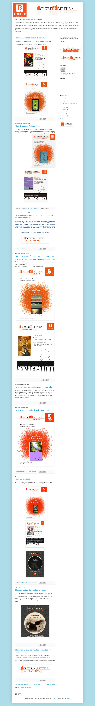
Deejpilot (54, 698)
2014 (63, 98)
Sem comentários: (33, 118)
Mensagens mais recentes (21, 684)
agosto (65, 109)
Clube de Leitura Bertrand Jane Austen (30, 590)
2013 (63, 100)
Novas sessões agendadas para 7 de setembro (34, 387)
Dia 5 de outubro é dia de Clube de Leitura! (32, 126)
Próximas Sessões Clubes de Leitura (30, 38)
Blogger (68, 698)
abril (64, 113)
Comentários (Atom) (26, 687)
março (64, 115)
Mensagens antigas (50, 684)
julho (64, 111)
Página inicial (37, 684)
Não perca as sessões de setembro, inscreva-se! (34, 256)
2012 (63, 118)
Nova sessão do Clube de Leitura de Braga (32, 410)
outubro (65, 101)
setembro (65, 107)
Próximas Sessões (22, 479)
